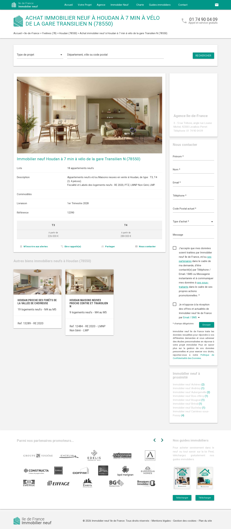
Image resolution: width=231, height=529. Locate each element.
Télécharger (182, 498)
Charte (140, 4)
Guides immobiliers (160, 4)
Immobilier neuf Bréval (187, 403)
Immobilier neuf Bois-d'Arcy (190, 396)
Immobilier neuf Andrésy (188, 388)
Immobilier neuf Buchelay (189, 407)
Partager (110, 246)
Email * (177, 182)
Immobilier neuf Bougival (188, 400)
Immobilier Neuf (120, 4)
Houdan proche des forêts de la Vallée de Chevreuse (37, 302)
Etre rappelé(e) (73, 246)
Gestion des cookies (184, 520)
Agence (101, 4)
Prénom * (178, 156)
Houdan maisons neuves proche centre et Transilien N (89, 303)
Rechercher (203, 55)
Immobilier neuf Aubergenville (191, 392)
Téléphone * (179, 195)
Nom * (176, 169)
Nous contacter (147, 246)
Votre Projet (85, 4)
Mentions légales (161, 520)
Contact (182, 4)
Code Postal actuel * (184, 208)
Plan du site (205, 520)
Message (178, 234)
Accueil (68, 4)
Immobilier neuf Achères (188, 384)
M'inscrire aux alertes (36, 246)
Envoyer (207, 325)
